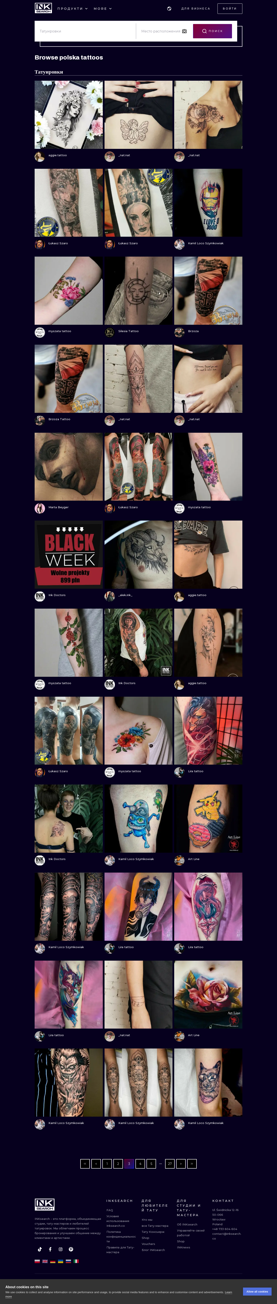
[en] (45, 1261)
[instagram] (60, 1249)
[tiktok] (40, 1249)
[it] (76, 1261)
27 (170, 1164)
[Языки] (169, 8)
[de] (52, 1261)
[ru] (68, 1261)
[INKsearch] (43, 8)
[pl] (37, 1261)
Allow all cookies (257, 1291)
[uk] (60, 1261)
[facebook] (50, 1249)
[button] (169, 8)
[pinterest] (71, 1249)
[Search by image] (184, 31)
